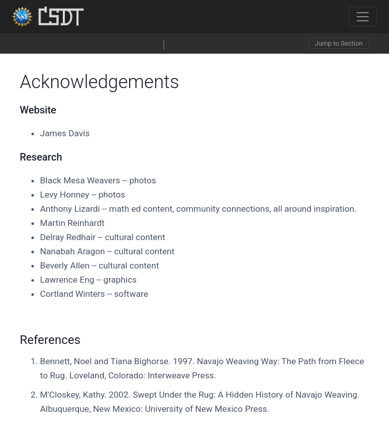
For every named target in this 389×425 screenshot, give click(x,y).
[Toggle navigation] (362, 17)
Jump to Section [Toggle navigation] (339, 43)
